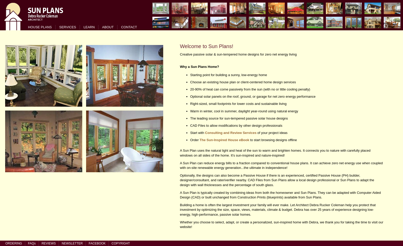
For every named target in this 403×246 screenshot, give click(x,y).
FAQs (32, 243)
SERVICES (67, 27)
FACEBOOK (97, 243)
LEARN (89, 27)
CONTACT (129, 27)
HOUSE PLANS (40, 27)
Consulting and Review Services (231, 133)
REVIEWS (49, 243)
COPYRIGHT (121, 243)
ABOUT (108, 27)
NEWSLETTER (72, 243)
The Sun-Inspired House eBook (224, 140)
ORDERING (13, 243)
